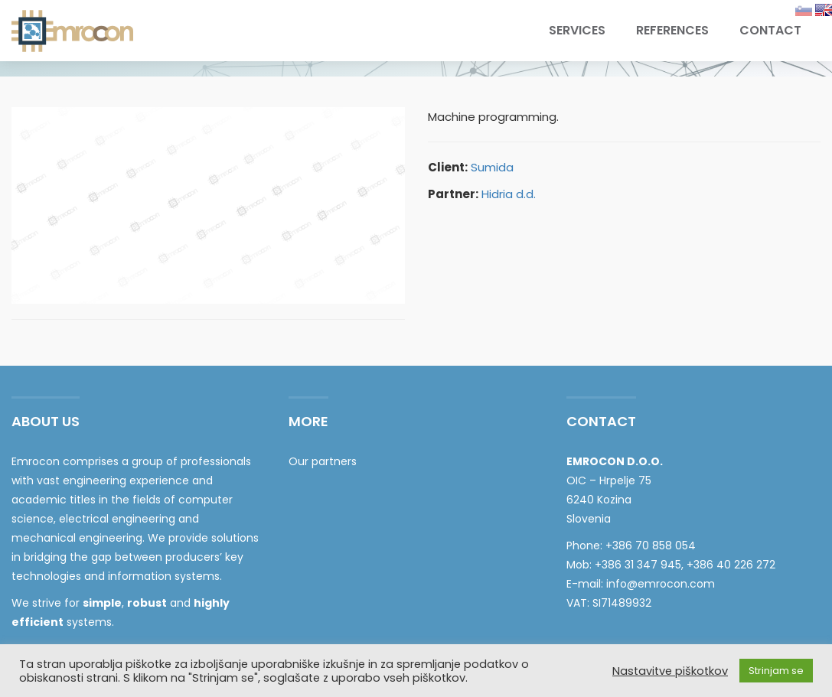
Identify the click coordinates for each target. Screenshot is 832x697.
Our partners (323, 461)
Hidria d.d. (508, 194)
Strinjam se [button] (776, 670)
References (672, 30)
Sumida (492, 167)
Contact (770, 30)
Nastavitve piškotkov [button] (670, 671)
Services (577, 30)
